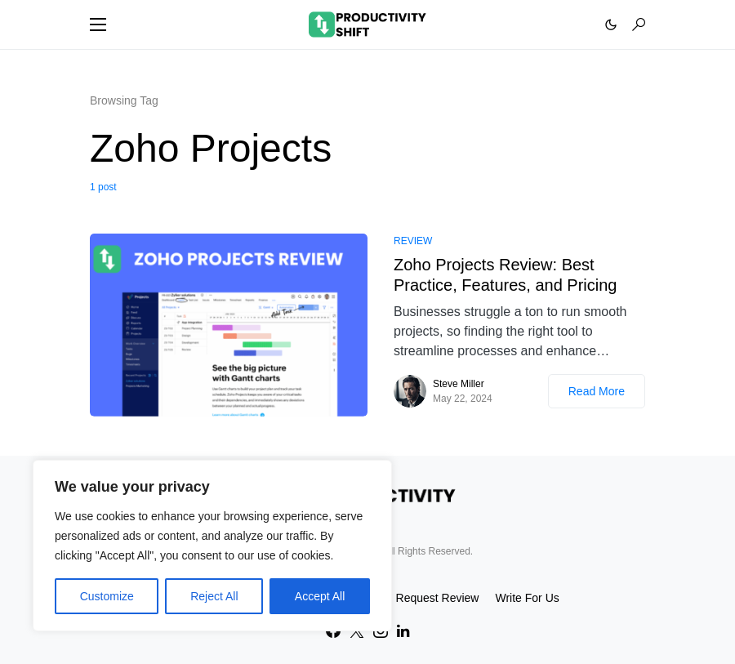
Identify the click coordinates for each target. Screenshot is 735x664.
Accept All (320, 596)
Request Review (437, 597)
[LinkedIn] (403, 630)
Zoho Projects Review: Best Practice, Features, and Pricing (505, 275)
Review (413, 241)
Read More (596, 391)
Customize (107, 596)
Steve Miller (458, 384)
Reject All (214, 596)
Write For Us (527, 597)
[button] (98, 24)
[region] (212, 545)
